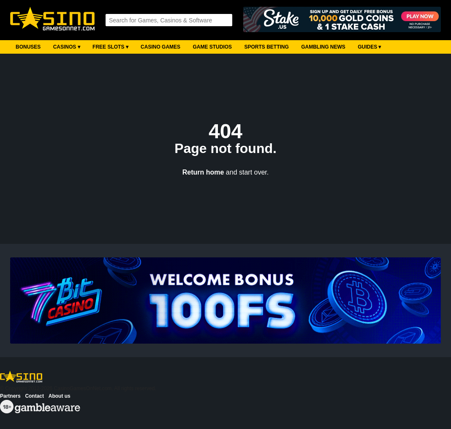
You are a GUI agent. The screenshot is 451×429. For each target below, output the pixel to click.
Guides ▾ (369, 47)
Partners (10, 396)
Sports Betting (266, 47)
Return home (203, 172)
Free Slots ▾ (110, 47)
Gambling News (323, 47)
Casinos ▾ (66, 47)
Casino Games (160, 47)
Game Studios (212, 47)
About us (60, 396)
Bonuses (28, 47)
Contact (34, 396)
